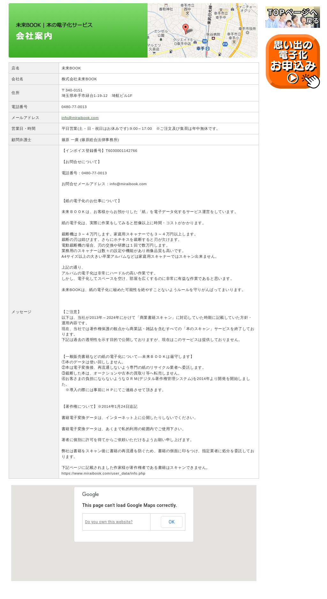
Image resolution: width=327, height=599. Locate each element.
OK (171, 521)
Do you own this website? (109, 522)
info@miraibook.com (80, 117)
